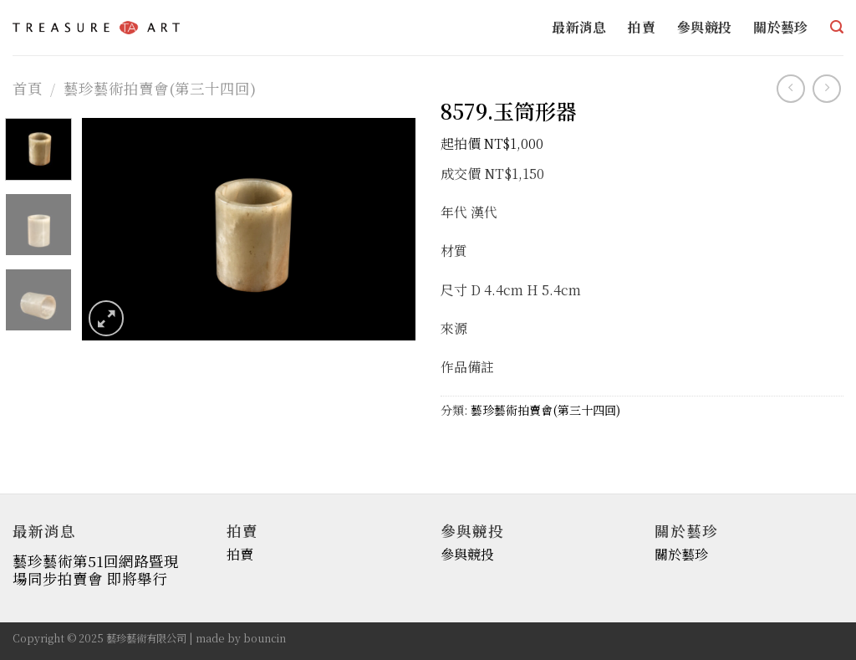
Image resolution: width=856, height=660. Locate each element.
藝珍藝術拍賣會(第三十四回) (160, 88)
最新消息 (579, 27)
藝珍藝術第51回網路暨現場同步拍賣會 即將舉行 (96, 569)
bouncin (264, 638)
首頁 (28, 88)
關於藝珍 (780, 27)
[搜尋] (836, 27)
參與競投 (704, 27)
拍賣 (641, 27)
